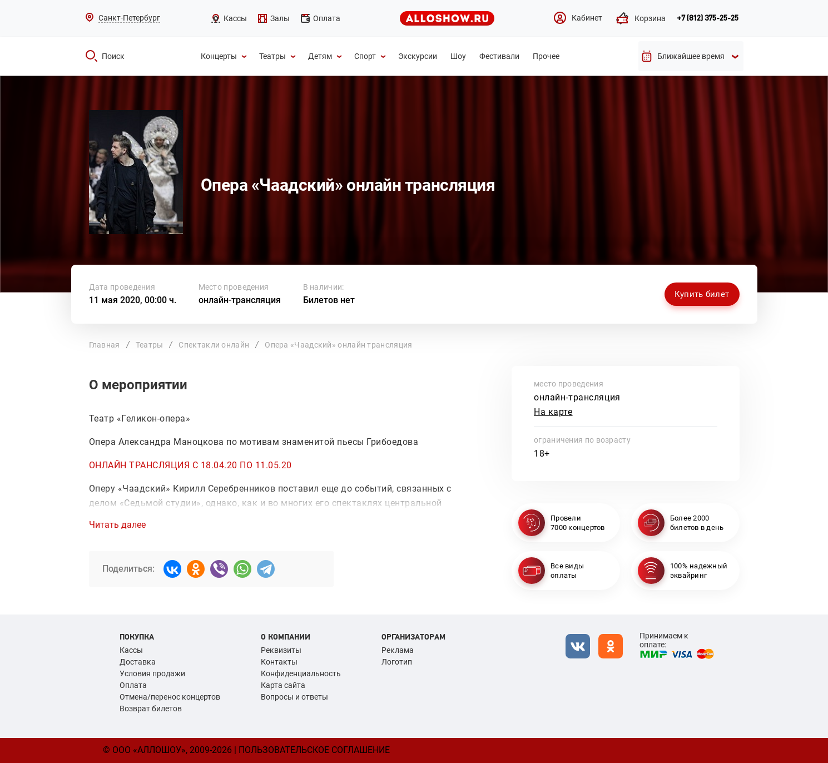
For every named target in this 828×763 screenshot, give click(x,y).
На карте (553, 412)
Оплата (133, 685)
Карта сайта (283, 685)
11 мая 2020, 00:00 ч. (132, 300)
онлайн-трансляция (240, 300)
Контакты (279, 661)
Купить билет (702, 294)
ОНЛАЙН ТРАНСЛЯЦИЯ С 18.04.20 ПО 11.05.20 (190, 465)
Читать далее (117, 525)
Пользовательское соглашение (314, 750)
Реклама (397, 650)
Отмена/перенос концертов (170, 696)
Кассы (131, 650)
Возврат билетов (151, 708)
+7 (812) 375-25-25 (707, 18)
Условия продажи (152, 673)
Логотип (396, 661)
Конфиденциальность (301, 673)
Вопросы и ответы (294, 696)
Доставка (138, 661)
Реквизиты (281, 650)
